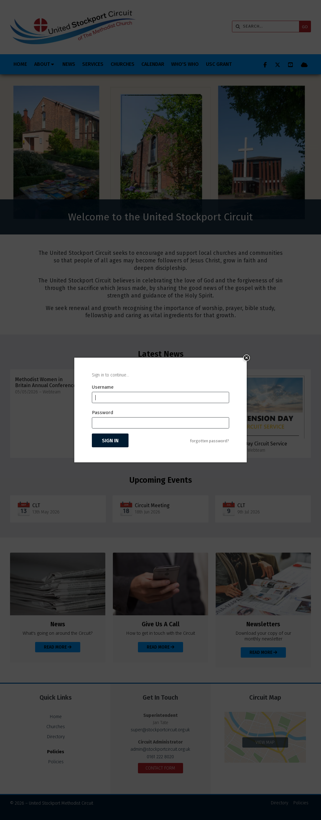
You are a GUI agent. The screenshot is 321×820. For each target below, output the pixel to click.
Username (102, 387)
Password (102, 412)
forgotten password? (209, 441)
